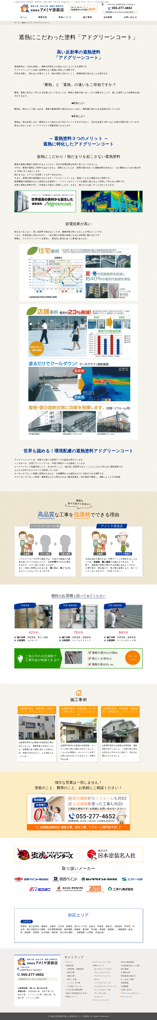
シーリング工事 (73, 983)
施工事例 (87, 17)
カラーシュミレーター (102, 962)
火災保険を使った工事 (130, 966)
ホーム (23, 17)
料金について (65, 17)
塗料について (98, 966)
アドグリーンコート (102, 976)
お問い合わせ (130, 17)
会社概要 (108, 17)
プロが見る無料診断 (74, 990)
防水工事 (71, 972)
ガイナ (97, 979)
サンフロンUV (100, 993)
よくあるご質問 (127, 979)
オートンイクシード (101, 1000)
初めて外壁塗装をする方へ (77, 993)
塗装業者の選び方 (128, 976)
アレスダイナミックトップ (105, 986)
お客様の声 (125, 972)
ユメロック (98, 997)
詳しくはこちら (133, 657)
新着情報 (124, 983)
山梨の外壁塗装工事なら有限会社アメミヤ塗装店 (69, 1016)
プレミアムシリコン (102, 972)
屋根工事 (71, 976)
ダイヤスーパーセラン (103, 969)
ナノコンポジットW (102, 990)
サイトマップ (126, 997)
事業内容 (42, 17)
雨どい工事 (71, 979)
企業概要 (124, 986)
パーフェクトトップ (102, 983)
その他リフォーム (74, 986)
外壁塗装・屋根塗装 (75, 969)
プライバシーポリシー (130, 993)
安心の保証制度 (127, 962)
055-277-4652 (120, 8)
